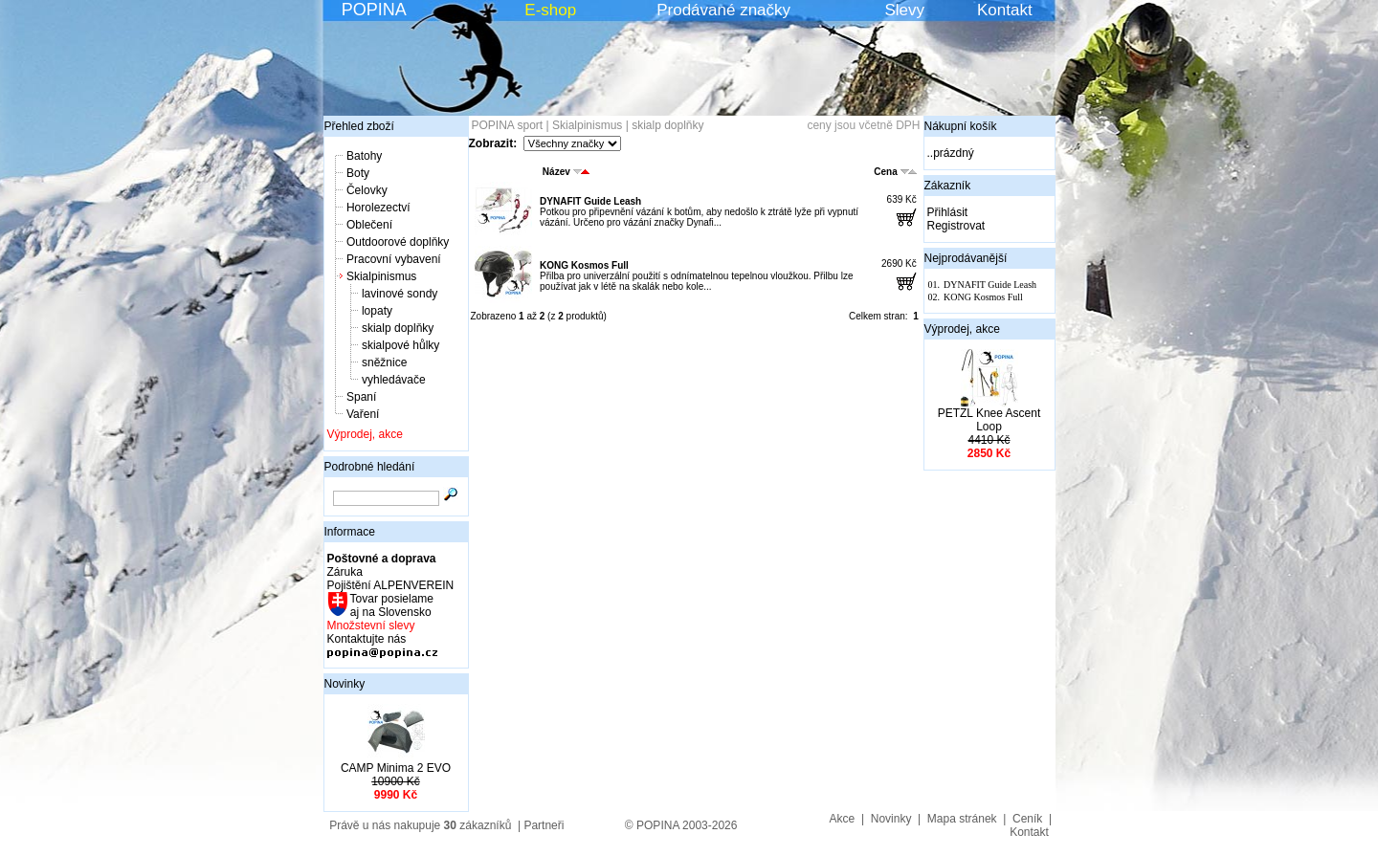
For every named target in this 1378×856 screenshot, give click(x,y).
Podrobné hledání (369, 466)
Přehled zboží (359, 126)
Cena (895, 171)
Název (566, 171)
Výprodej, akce (365, 434)
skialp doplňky (397, 328)
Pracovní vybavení (393, 259)
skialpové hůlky (400, 345)
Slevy (904, 10)
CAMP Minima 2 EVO (396, 768)
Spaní (361, 397)
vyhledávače (394, 379)
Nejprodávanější (966, 258)
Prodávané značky (723, 10)
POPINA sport (508, 125)
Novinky (345, 684)
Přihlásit (947, 212)
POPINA (374, 9)
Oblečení (369, 224)
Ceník (1027, 818)
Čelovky (367, 190)
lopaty (377, 311)
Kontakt (1005, 10)
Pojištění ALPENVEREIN (391, 585)
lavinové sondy (399, 293)
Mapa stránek (962, 818)
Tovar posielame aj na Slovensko (390, 605)
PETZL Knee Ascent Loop (989, 419)
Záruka (345, 572)
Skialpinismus (381, 276)
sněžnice (384, 362)
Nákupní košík (960, 126)
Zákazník (947, 185)
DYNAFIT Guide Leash (590, 201)
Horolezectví (378, 207)
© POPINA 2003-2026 (681, 825)
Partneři (543, 825)
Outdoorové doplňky (397, 242)
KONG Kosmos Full (584, 265)
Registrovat (956, 225)
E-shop (550, 10)
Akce (843, 818)
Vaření (362, 414)
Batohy (364, 156)
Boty (357, 173)
